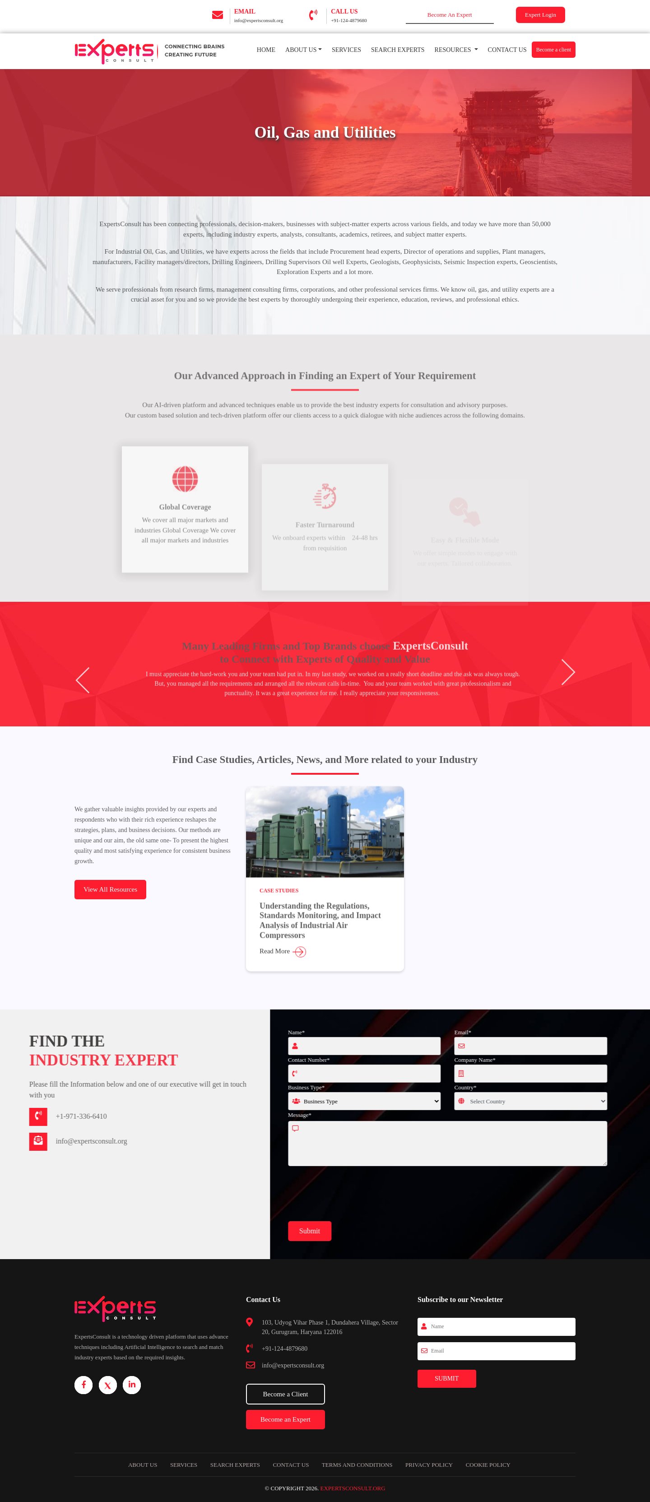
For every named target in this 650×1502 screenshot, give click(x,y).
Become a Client (285, 1394)
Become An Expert (449, 14)
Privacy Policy (429, 1464)
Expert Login (540, 14)
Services (349, 49)
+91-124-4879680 (349, 20)
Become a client (553, 50)
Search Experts (398, 50)
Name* (339, 1032)
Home (268, 49)
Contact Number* (352, 1059)
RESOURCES (454, 50)
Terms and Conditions (357, 1464)
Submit (352, 1231)
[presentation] (399, 1194)
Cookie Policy (488, 1464)
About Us (300, 50)
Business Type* (349, 1087)
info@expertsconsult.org (258, 20)
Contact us (291, 1464)
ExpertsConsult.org (352, 1488)
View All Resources (110, 889)
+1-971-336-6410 (38, 1116)
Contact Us (507, 50)
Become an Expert (285, 1419)
